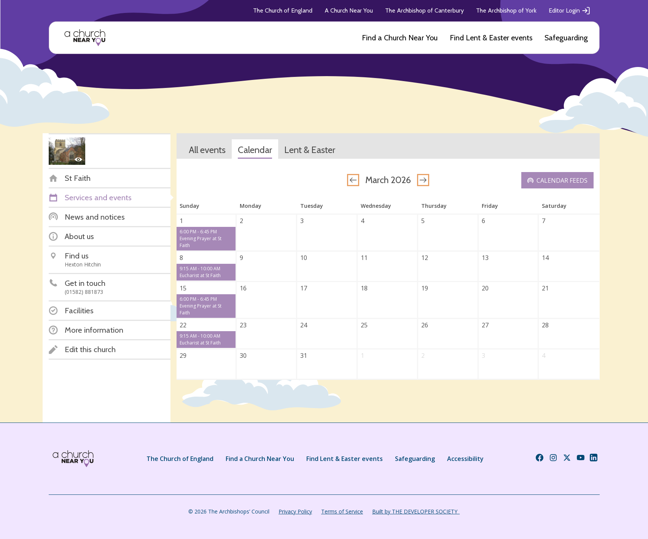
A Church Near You (349, 10)
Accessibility (465, 458)
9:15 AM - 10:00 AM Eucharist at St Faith (200, 272)
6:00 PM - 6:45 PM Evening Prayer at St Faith (200, 238)
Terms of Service (342, 511)
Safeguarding (566, 37)
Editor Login (570, 10)
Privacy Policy (295, 511)
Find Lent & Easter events (491, 37)
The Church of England (282, 10)
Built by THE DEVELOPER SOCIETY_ (416, 511)
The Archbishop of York (506, 10)
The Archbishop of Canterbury (424, 10)
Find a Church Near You (400, 37)
